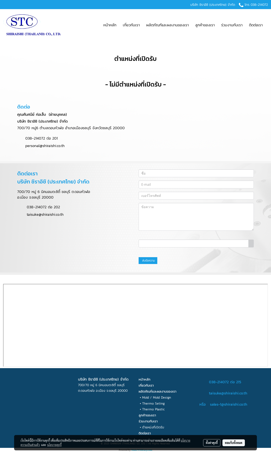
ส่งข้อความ (148, 260)
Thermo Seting (153, 403)
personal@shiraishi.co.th (41, 145)
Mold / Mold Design (156, 397)
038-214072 (259, 4)
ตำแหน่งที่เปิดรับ (153, 427)
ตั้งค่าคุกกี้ (212, 443)
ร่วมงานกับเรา (232, 25)
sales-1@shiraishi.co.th (228, 404)
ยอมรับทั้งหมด (233, 443)
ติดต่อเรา (256, 25)
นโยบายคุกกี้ (54, 445)
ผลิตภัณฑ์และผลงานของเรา (167, 25)
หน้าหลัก (109, 25)
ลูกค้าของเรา (205, 25)
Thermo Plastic (153, 409)
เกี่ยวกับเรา (131, 25)
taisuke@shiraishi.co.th (45, 214)
